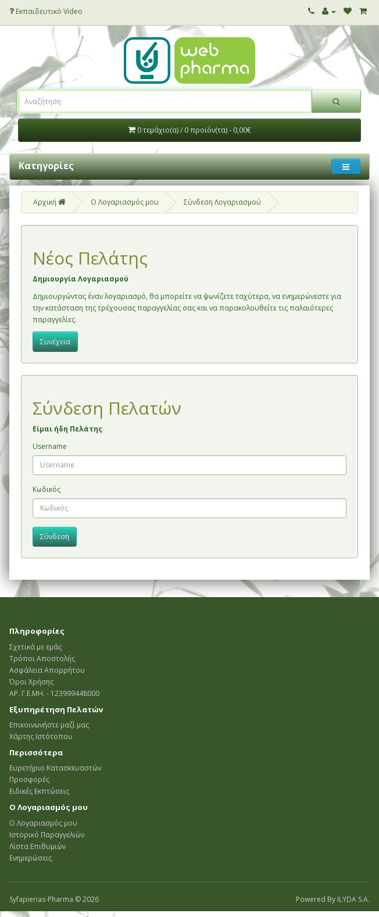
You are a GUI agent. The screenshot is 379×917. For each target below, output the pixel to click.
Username (50, 446)
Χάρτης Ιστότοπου (41, 736)
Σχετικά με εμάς (35, 647)
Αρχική (49, 202)
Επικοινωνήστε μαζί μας (49, 725)
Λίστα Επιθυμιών (37, 846)
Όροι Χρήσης (31, 682)
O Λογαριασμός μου (125, 202)
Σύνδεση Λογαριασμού (222, 202)
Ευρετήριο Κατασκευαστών (55, 768)
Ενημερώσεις (30, 858)
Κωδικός (46, 489)
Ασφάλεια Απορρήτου (47, 670)
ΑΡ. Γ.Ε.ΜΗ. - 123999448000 (54, 693)
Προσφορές (29, 779)
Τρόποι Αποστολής (42, 658)
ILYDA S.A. (353, 899)
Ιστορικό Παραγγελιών (46, 835)
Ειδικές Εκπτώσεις (39, 791)
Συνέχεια (55, 342)
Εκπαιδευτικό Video (46, 11)
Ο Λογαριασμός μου (43, 823)
